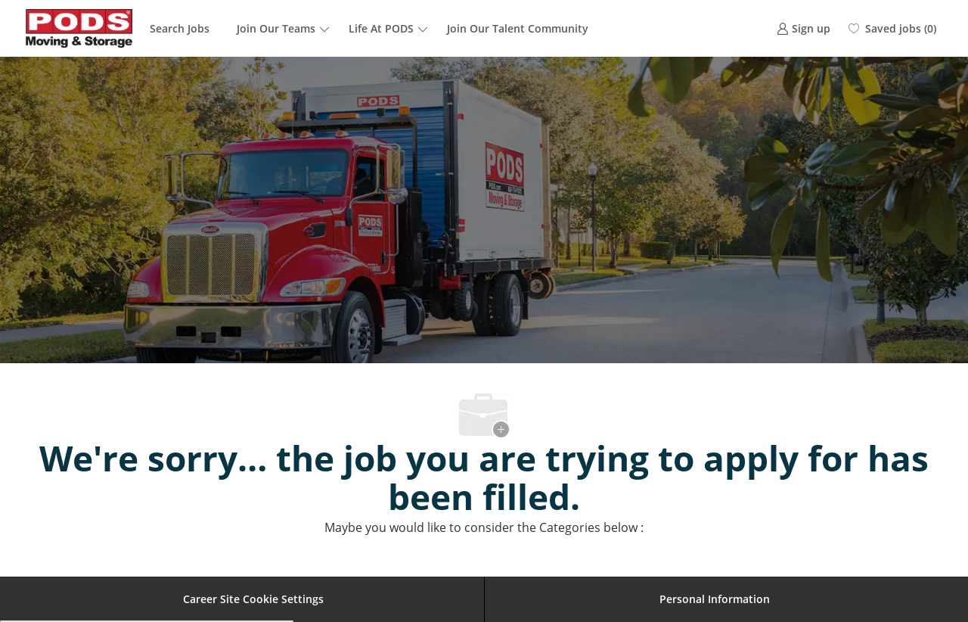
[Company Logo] (79, 28)
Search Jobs (179, 28)
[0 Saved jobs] (892, 28)
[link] (803, 28)
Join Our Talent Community (517, 28)
